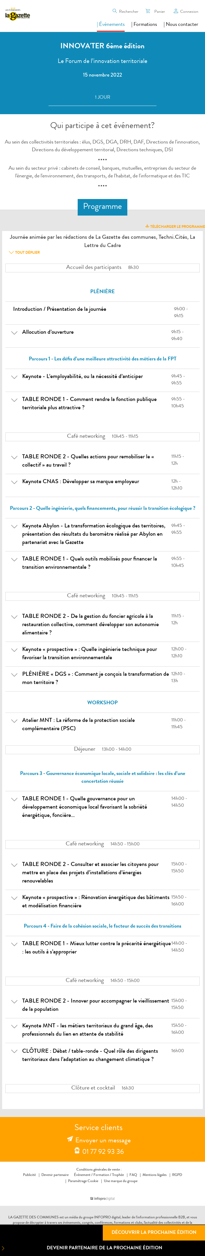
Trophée (118, 1175)
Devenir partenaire (55, 1175)
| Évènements (111, 24)
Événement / (83, 1175)
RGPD (177, 1175)
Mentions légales (155, 1175)
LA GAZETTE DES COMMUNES (33, 1217)
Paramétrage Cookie (83, 1181)
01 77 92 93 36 (103, 1152)
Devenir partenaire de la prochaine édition (81, 1248)
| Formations (144, 24)
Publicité (29, 1175)
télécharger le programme (175, 226)
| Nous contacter (181, 24)
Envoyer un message (103, 1141)
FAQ (133, 1175)
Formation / (102, 1175)
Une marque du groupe (119, 1181)
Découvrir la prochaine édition (154, 1232)
